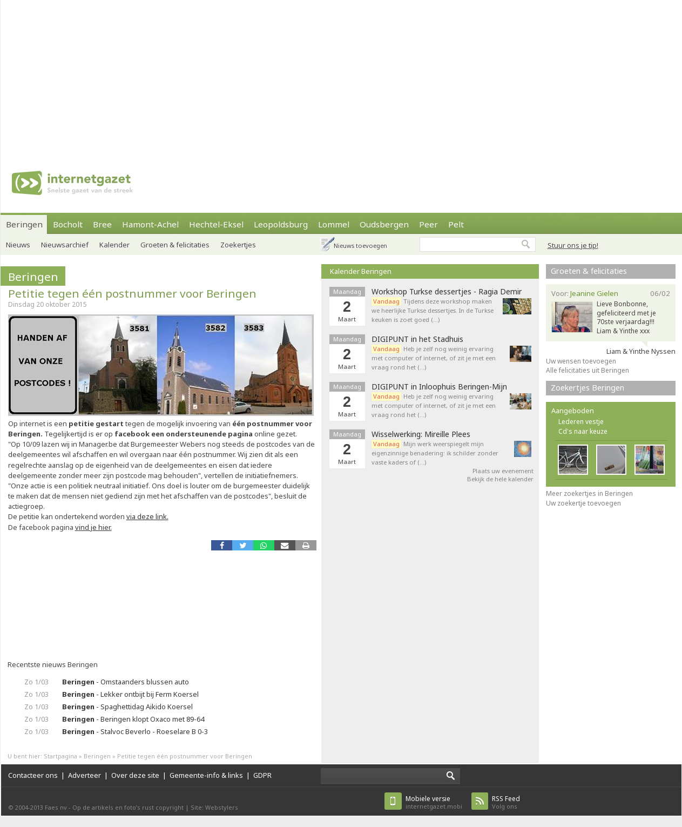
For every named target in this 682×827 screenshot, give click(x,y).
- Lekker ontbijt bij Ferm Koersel (130, 694)
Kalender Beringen (360, 271)
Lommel (333, 224)
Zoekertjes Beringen (587, 387)
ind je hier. (95, 527)
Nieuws (18, 245)
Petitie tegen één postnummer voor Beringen (132, 293)
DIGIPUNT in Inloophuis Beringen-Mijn (439, 387)
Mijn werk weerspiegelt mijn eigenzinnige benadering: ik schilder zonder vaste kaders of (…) (435, 453)
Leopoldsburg (281, 224)
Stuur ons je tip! (573, 245)
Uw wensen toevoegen (581, 361)
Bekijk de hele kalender (500, 479)
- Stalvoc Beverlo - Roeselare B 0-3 (135, 731)
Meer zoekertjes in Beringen (589, 493)
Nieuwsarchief (65, 245)
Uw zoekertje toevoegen (583, 503)
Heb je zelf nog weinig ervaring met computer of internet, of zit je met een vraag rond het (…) (434, 358)
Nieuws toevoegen (360, 245)
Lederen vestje (581, 421)
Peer (428, 224)
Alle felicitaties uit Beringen (587, 370)
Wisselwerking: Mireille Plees (421, 434)
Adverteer (84, 775)
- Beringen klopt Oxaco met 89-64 (133, 719)
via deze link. (147, 516)
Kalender (114, 245)
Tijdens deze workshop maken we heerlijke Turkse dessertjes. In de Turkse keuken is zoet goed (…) (433, 310)
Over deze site (135, 775)
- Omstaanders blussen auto (125, 682)
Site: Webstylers (214, 807)
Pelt (456, 224)
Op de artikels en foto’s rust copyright (128, 807)
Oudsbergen (384, 224)
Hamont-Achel (150, 224)
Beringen (24, 224)
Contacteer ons (33, 775)
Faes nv (56, 807)
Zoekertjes (238, 245)
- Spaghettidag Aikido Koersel (127, 706)
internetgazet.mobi (434, 802)
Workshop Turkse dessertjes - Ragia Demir (447, 292)
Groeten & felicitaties (175, 245)
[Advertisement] (230, 75)
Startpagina (60, 756)
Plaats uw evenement (503, 471)
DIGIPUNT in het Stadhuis (417, 339)
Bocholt (68, 224)
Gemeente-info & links (206, 775)
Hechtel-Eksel (216, 224)
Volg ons (506, 802)
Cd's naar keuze (582, 431)
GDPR (262, 775)
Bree (102, 224)
